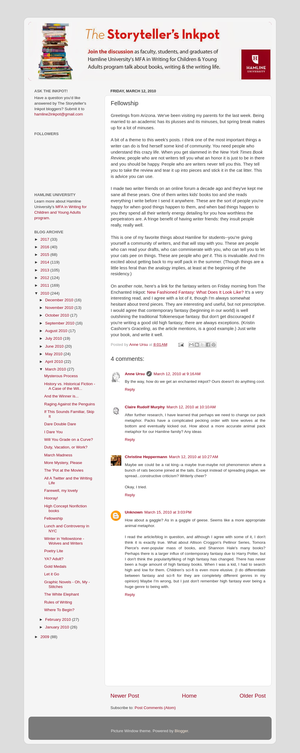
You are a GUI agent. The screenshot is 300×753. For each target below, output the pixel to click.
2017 (45, 239)
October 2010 (57, 315)
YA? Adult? (54, 559)
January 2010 (57, 627)
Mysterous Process (61, 376)
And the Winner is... (61, 396)
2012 (45, 278)
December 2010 (59, 300)
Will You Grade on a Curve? (68, 439)
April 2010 (54, 361)
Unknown (134, 512)
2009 (45, 637)
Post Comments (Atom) (155, 708)
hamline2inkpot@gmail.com (58, 114)
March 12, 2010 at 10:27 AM (193, 457)
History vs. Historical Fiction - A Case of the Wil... (69, 386)
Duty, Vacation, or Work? (66, 447)
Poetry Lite (53, 551)
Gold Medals (55, 566)
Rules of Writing (58, 602)
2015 (45, 254)
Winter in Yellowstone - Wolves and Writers (64, 540)
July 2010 (54, 338)
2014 (45, 262)
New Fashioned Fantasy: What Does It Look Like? (196, 292)
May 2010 (54, 354)
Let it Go (51, 574)
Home (189, 696)
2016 (45, 247)
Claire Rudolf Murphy (145, 407)
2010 (45, 293)
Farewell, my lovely (61, 490)
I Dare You (53, 432)
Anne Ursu (135, 374)
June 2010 (55, 346)
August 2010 (57, 331)
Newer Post (124, 696)
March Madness (58, 455)
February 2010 (58, 619)
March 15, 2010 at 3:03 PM (168, 512)
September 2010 (60, 323)
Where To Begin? (59, 610)
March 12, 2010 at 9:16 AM (177, 374)
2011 (45, 285)
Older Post (253, 696)
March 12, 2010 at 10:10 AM (191, 407)
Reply (130, 389)
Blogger (181, 731)
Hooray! (51, 498)
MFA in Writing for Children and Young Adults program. (60, 212)
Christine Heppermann (146, 457)
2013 (45, 270)
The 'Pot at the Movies (63, 470)
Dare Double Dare (60, 424)
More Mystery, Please (63, 462)
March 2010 (56, 369)
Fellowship (53, 518)
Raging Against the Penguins (69, 404)
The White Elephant (61, 594)
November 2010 (59, 307)
